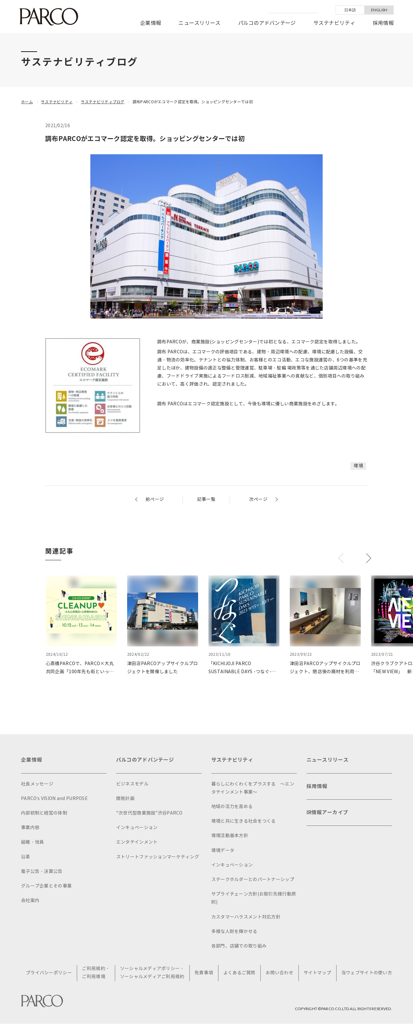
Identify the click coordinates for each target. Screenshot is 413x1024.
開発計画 (125, 798)
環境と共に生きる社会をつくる (243, 821)
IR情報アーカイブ (327, 813)
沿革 (25, 857)
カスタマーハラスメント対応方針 (245, 917)
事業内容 (30, 827)
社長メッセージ (37, 784)
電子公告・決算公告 (42, 871)
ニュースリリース (199, 23)
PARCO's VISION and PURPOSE (54, 798)
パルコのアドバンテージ (267, 23)
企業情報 (150, 23)
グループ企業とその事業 (46, 886)
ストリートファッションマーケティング (157, 857)
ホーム (27, 101)
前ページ (155, 499)
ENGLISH (379, 9)
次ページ (258, 499)
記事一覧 (206, 499)
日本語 (350, 9)
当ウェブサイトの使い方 (366, 973)
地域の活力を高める (232, 806)
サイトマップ (317, 973)
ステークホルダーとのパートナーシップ (252, 879)
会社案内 (30, 900)
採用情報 (383, 23)
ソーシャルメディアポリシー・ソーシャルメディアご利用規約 (152, 973)
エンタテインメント (137, 842)
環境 (358, 466)
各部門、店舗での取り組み (239, 946)
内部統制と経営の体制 (44, 813)
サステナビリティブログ (103, 101)
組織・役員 (32, 842)
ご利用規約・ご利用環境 (96, 973)
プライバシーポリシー (49, 973)
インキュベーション (137, 827)
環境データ (222, 850)
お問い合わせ (280, 973)
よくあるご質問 (240, 973)
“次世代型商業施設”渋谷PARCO (149, 813)
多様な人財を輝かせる (234, 931)
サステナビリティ (334, 23)
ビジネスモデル (132, 784)
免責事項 (204, 973)
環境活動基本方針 (229, 835)
